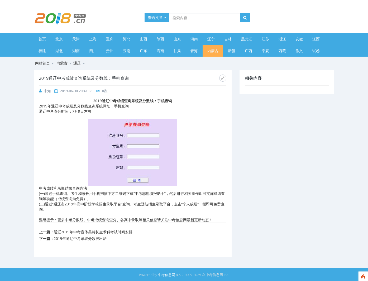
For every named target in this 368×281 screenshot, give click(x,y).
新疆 (231, 50)
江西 (316, 38)
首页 (42, 38)
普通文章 (157, 17)
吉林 (228, 38)
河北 (126, 38)
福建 (42, 50)
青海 (194, 50)
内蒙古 (212, 50)
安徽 (299, 38)
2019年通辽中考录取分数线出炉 (80, 238)
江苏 (265, 38)
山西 (143, 38)
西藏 (282, 50)
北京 (59, 38)
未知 (47, 90)
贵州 (109, 50)
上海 (93, 38)
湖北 (59, 50)
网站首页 (42, 63)
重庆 (109, 38)
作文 (299, 50)
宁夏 (265, 50)
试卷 (316, 50)
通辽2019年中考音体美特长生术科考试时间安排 (93, 231)
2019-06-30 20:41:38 (76, 90)
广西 (248, 50)
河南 (194, 38)
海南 (160, 50)
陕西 (160, 38)
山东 (177, 38)
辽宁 (211, 38)
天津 (76, 38)
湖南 (76, 50)
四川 (93, 50)
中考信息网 (166, 274)
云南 (126, 50)
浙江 (282, 38)
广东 (143, 50)
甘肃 (177, 50)
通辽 (77, 63)
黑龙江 (246, 38)
